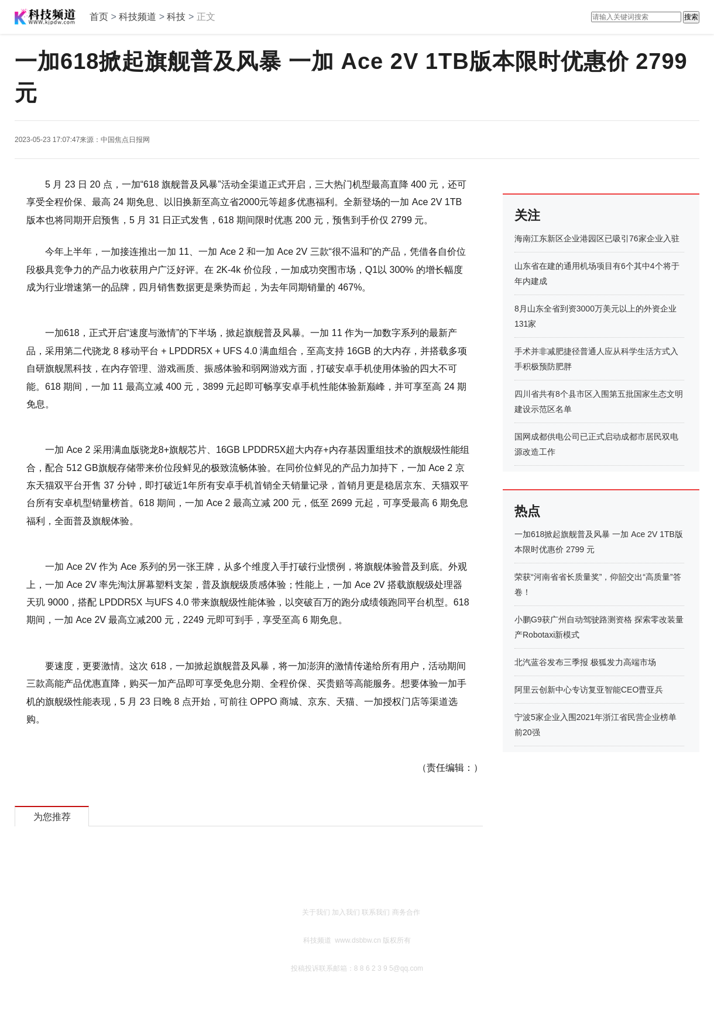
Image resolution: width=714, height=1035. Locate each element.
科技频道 (137, 17)
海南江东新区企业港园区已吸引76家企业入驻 (596, 238)
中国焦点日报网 (125, 140)
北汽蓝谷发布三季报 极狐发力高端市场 (585, 662)
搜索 (691, 17)
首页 (99, 17)
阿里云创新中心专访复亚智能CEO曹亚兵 (588, 689)
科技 (176, 17)
